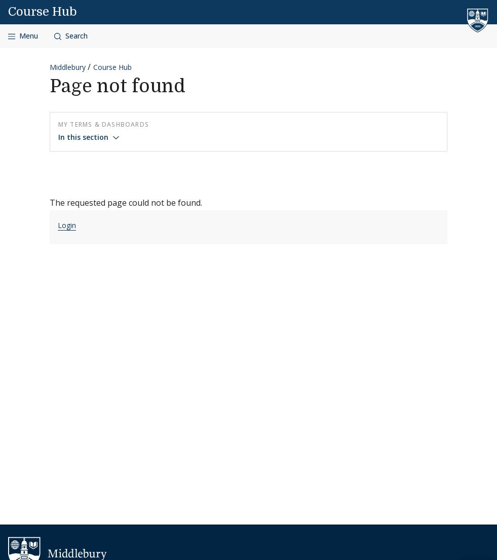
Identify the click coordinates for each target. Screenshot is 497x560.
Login (67, 225)
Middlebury (68, 67)
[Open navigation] (23, 36)
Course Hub (42, 12)
